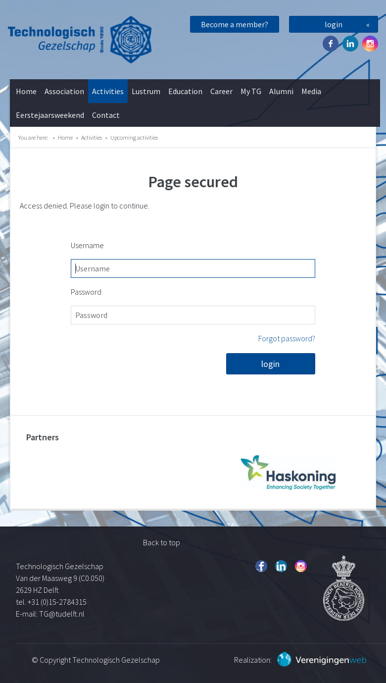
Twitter (350, 44)
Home (26, 91)
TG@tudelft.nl (62, 614)
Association (64, 91)
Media (311, 91)
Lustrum (146, 91)
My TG (251, 91)
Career (221, 91)
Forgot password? (286, 338)
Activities (108, 91)
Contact (106, 115)
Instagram (370, 44)
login (333, 24)
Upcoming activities (134, 137)
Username (87, 245)
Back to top (161, 542)
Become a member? (234, 24)
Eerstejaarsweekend (50, 115)
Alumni (281, 91)
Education (185, 91)
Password (86, 292)
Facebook (330, 44)
